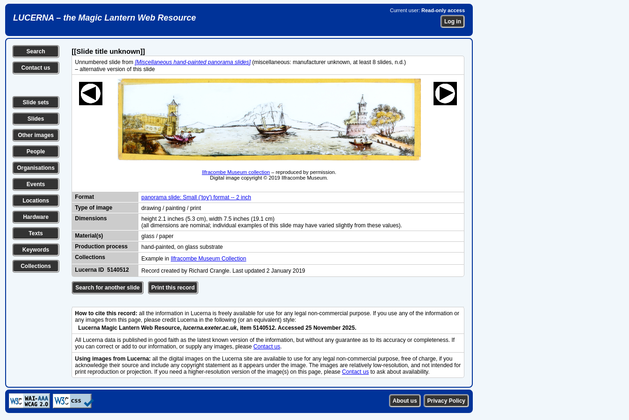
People (36, 151)
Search (35, 51)
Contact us (35, 68)
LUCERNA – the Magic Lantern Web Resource (104, 17)
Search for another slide (107, 287)
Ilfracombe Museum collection (236, 172)
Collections (36, 266)
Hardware (36, 217)
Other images (36, 135)
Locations (35, 200)
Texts (36, 233)
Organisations (36, 168)
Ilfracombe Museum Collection (208, 258)
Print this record (173, 287)
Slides (36, 119)
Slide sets (35, 102)
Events (36, 184)
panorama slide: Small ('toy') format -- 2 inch (196, 197)
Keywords (35, 249)
